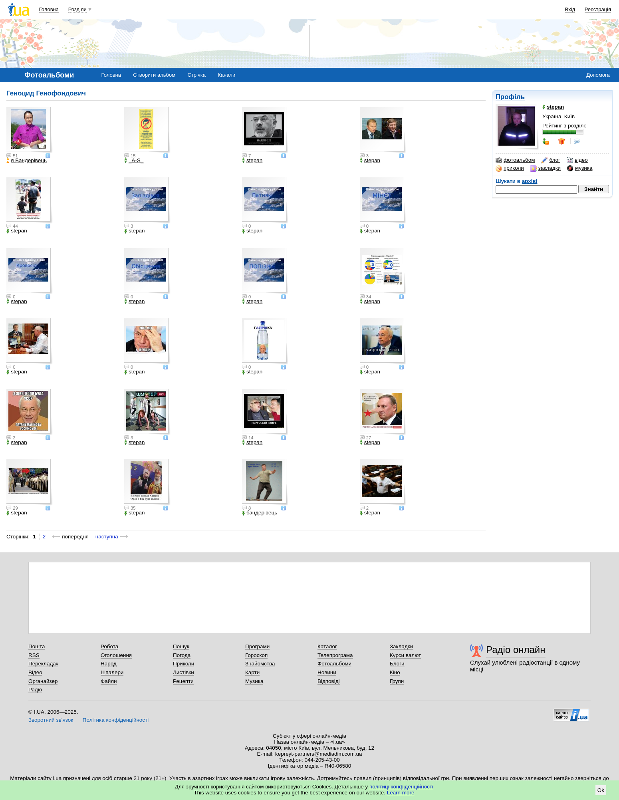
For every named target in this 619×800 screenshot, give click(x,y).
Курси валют (405, 655)
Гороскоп (256, 655)
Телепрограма (335, 655)
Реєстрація (598, 9)
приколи (510, 168)
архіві (530, 181)
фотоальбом (515, 160)
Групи (397, 681)
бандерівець (259, 512)
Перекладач (43, 664)
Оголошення (116, 655)
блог (550, 160)
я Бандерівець (26, 160)
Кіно (395, 672)
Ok (600, 790)
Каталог (327, 646)
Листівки (183, 672)
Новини (326, 672)
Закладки (401, 646)
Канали (226, 75)
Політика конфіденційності (116, 720)
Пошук (181, 646)
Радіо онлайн (516, 649)
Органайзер (43, 681)
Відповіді (328, 681)
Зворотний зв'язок (50, 720)
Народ (109, 664)
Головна (49, 9)
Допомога (597, 75)
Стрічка (196, 75)
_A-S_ (133, 160)
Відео (35, 672)
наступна (106, 537)
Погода (181, 655)
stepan (252, 160)
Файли (109, 681)
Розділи (77, 9)
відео (577, 160)
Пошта (36, 646)
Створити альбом (154, 75)
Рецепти (183, 681)
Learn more (401, 793)
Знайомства (260, 664)
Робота (109, 646)
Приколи (183, 664)
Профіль (510, 97)
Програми (257, 646)
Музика (254, 681)
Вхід (570, 9)
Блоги (397, 664)
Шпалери (112, 672)
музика (579, 168)
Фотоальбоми (334, 664)
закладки (545, 168)
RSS (34, 655)
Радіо (35, 690)
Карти (252, 672)
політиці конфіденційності (401, 787)
